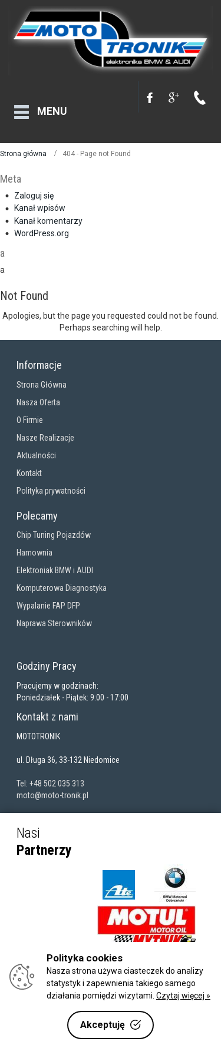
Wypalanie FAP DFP (48, 602)
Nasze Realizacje (45, 434)
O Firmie (30, 417)
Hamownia (34, 549)
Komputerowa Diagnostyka (62, 585)
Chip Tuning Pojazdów (54, 532)
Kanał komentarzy (48, 218)
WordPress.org (41, 230)
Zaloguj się (34, 192)
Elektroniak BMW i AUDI (55, 567)
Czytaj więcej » (183, 995)
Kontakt (29, 470)
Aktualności (36, 452)
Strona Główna (42, 381)
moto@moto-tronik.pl (52, 792)
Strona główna (23, 151)
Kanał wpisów (39, 205)
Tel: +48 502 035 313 (50, 780)
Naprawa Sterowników (54, 620)
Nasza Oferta (38, 399)
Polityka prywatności (51, 487)
